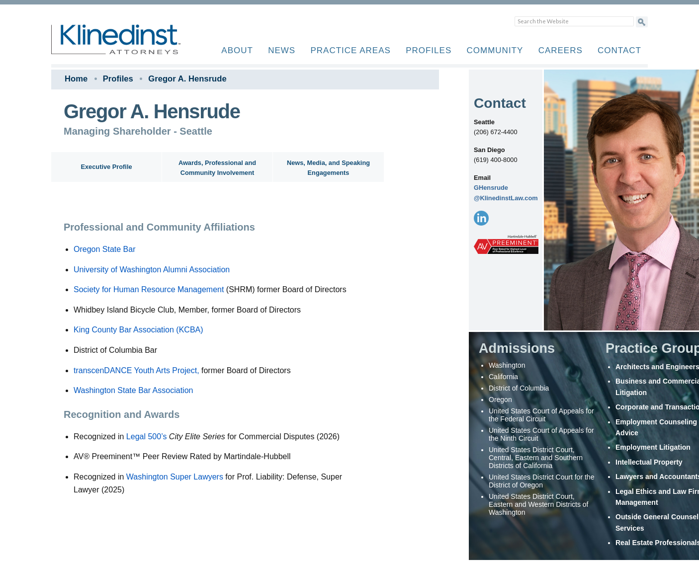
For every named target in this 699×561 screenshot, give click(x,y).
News (281, 50)
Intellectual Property (649, 462)
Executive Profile (106, 166)
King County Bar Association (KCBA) (138, 329)
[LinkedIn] (481, 218)
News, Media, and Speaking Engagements (328, 167)
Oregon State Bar (105, 249)
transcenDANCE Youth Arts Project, (136, 370)
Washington (148, 477)
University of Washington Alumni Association (152, 269)
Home (76, 78)
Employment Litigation (653, 447)
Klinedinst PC (133, 45)
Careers (560, 50)
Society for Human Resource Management (149, 289)
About (237, 50)
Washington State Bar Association (133, 390)
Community (495, 50)
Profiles (428, 50)
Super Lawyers (196, 477)
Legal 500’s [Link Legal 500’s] (146, 436)
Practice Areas (350, 50)
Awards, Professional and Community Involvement (217, 167)
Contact (619, 50)
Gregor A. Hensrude (187, 78)
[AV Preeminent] (506, 245)
